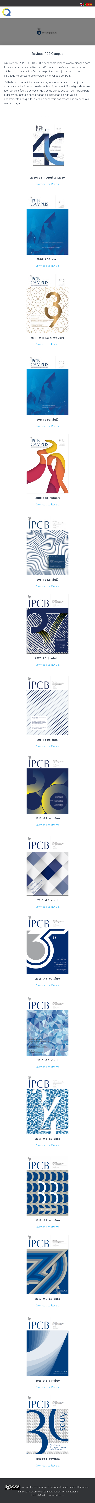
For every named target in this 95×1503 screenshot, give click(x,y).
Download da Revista (47, 184)
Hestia (34, 1495)
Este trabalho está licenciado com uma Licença (36, 1487)
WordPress (58, 1495)
